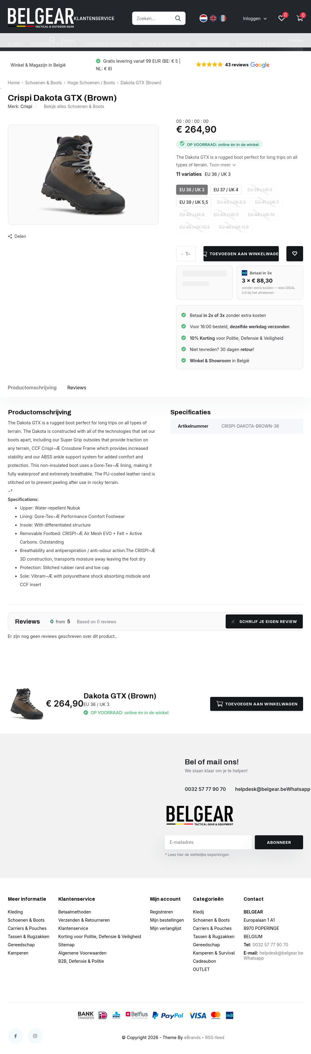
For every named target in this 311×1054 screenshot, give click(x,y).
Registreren (161, 911)
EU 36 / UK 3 (191, 189)
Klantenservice (73, 928)
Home (14, 82)
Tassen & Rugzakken (164, 44)
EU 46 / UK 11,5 (234, 227)
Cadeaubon (204, 961)
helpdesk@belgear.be (260, 789)
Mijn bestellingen (167, 920)
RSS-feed (214, 1037)
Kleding (15, 911)
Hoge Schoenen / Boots (91, 82)
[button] (237, 65)
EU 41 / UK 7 (267, 202)
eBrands (192, 1037)
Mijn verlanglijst (165, 928)
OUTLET (201, 969)
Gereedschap (213, 44)
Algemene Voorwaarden (82, 952)
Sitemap (66, 944)
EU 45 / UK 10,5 (194, 227)
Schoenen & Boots (53, 44)
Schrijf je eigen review (264, 621)
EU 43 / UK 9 (226, 214)
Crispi (26, 106)
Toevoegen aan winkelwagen (241, 253)
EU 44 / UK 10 (261, 214)
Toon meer (222, 164)
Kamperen (18, 952)
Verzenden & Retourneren (84, 920)
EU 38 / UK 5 (260, 189)
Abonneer (279, 842)
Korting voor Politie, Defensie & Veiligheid (99, 936)
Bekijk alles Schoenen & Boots (74, 106)
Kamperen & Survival (263, 44)
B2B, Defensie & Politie (81, 961)
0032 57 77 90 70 (205, 789)
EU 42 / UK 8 (191, 214)
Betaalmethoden (74, 911)
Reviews (77, 387)
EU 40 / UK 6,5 (231, 202)
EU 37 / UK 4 (226, 189)
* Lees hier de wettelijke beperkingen (197, 854)
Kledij (15, 44)
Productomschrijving (32, 387)
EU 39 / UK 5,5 (193, 202)
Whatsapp (298, 789)
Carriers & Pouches (107, 44)
